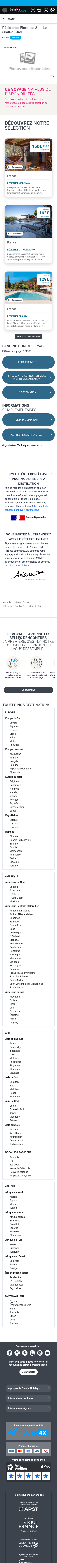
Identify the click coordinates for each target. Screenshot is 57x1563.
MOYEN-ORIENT (14, 1296)
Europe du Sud (13, 718)
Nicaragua (15, 965)
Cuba (12, 928)
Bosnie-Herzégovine (20, 840)
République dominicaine (22, 972)
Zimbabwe (15, 1235)
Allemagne (15, 754)
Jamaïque (15, 954)
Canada (14, 886)
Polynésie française (20, 1175)
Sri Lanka (15, 1096)
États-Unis (15, 890)
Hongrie (14, 761)
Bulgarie (14, 843)
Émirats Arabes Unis (20, 1305)
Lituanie (14, 827)
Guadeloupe (16, 943)
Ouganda (14, 1248)
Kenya (13, 1244)
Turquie (14, 865)
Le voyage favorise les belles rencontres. (28, 641)
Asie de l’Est (12, 1101)
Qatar (13, 1319)
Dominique (15, 932)
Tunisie (13, 1207)
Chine (13, 1105)
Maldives (14, 1089)
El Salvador (16, 936)
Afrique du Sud (18, 1216)
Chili (12, 1007)
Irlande (13, 792)
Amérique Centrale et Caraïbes (22, 906)
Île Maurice (15, 1277)
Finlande (14, 788)
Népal (13, 1092)
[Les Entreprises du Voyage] (28, 1543)
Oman (13, 1316)
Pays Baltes (11, 815)
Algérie (13, 1196)
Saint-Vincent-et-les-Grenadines (26, 983)
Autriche (14, 757)
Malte (13, 741)
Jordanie (14, 1312)
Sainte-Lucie (16, 987)
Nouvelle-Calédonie (20, 1168)
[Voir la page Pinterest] (25, 1353)
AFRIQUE (10, 1186)
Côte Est (15, 894)
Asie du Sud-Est (14, 1038)
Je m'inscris (28, 1371)
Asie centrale (12, 1125)
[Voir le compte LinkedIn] (47, 1353)
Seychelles (15, 1288)
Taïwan (13, 1120)
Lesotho (14, 1227)
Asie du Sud (11, 1077)
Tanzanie (14, 1251)
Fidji (12, 1161)
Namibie (14, 1231)
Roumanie (15, 854)
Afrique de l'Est (13, 1239)
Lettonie (14, 823)
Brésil (13, 1004)
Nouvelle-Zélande (19, 1171)
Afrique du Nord (14, 1192)
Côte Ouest (17, 897)
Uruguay (14, 1022)
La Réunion (16, 1281)
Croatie (13, 847)
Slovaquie (15, 772)
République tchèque (20, 768)
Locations (16, 602)
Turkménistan (17, 1144)
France (26, 602)
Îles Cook (14, 1164)
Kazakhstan (16, 1133)
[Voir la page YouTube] (32, 1353)
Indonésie (15, 1050)
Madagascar (16, 1284)
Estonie (13, 819)
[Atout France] (28, 1524)
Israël (12, 1308)
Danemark (15, 785)
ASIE (7, 1033)
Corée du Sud (17, 1109)
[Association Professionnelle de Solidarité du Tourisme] (28, 1506)
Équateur (14, 1015)
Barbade (14, 921)
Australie (14, 1157)
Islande (13, 796)
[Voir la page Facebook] (9, 1353)
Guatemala (15, 947)
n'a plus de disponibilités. (28, 91)
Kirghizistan (16, 1136)
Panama (14, 969)
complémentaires (19, 407)
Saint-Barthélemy (19, 976)
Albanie (14, 836)
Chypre (13, 722)
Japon (13, 1113)
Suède (13, 810)
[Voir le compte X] (17, 1353)
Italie (12, 737)
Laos (12, 1054)
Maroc (13, 1204)
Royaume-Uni (17, 807)
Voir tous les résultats (28, 336)
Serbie (13, 858)
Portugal (14, 744)
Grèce (13, 733)
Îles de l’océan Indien (16, 1272)
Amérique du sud (14, 992)
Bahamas (15, 918)
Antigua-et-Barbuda (20, 910)
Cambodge (15, 1047)
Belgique (14, 781)
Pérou (13, 1018)
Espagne (14, 726)
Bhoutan (14, 1081)
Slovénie (14, 862)
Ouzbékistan (16, 1140)
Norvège (14, 799)
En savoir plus (28, 690)
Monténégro (16, 851)
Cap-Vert (14, 1260)
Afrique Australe (14, 1212)
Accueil (6, 602)
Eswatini (14, 1224)
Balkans (9, 831)
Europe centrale (14, 749)
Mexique (14, 901)
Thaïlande (15, 1069)
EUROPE (10, 712)
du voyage (24, 346)
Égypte (13, 1200)
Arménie (14, 1129)
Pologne (14, 764)
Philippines (15, 1061)
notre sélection (27, 125)
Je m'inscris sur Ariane (17, 565)
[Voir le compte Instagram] (40, 1353)
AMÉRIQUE (11, 876)
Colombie (15, 1011)
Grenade (14, 939)
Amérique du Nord (15, 882)
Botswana (15, 1220)
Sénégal (14, 1268)
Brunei (13, 1043)
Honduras (15, 950)
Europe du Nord (13, 776)
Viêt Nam (14, 1072)
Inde (12, 1085)
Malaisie (14, 1058)
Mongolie (15, 1116)
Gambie (14, 1264)
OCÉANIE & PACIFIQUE (18, 1152)
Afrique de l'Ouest (15, 1256)
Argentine (15, 996)
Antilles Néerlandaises (21, 914)
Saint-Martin (16, 980)
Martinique (15, 958)
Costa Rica (15, 925)
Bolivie (13, 1000)
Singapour (15, 1065)
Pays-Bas (15, 803)
